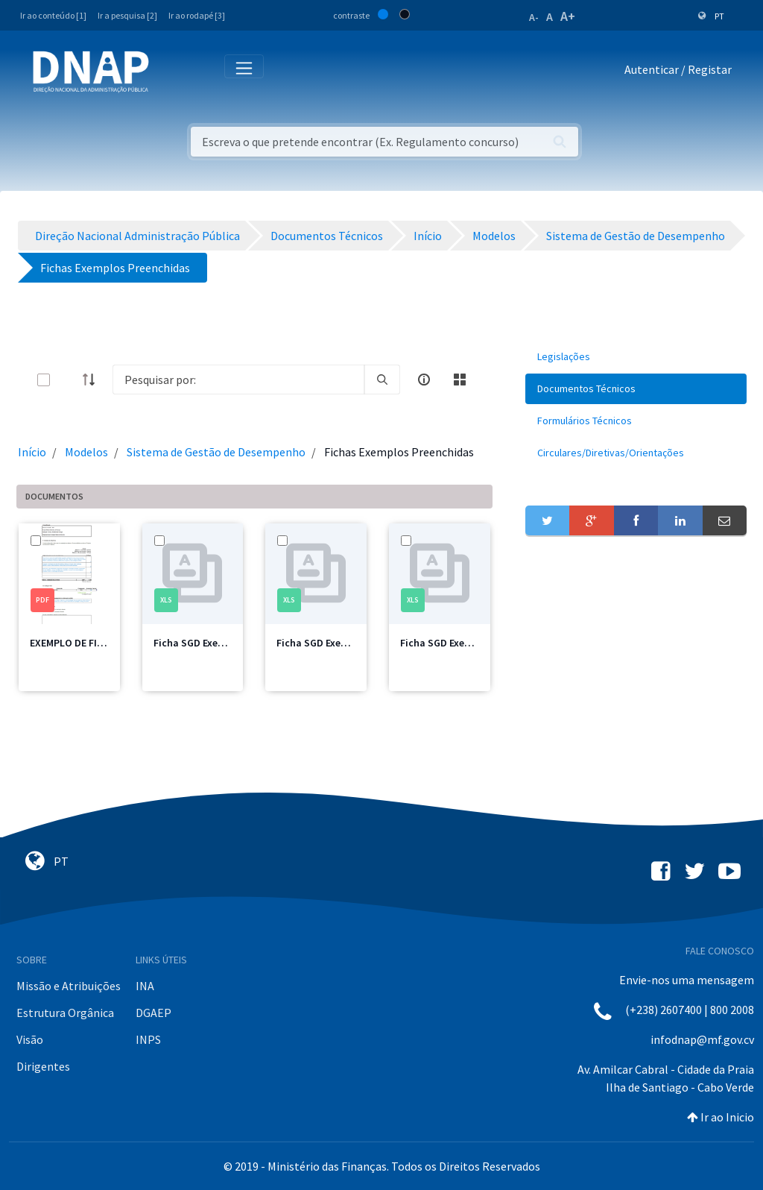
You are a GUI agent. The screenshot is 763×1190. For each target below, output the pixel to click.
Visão (29, 1039)
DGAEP (153, 1012)
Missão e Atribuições (68, 985)
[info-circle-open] (424, 379)
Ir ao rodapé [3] (196, 15)
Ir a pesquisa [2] (127, 15)
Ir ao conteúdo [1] (53, 15)
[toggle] (68, 380)
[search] (382, 379)
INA (145, 985)
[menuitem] (636, 356)
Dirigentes (43, 1066)
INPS (148, 1039)
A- (534, 17)
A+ (567, 16)
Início (32, 451)
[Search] (238, 379)
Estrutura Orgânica (65, 1012)
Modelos (86, 451)
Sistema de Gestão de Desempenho (216, 451)
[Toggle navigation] (170, 72)
